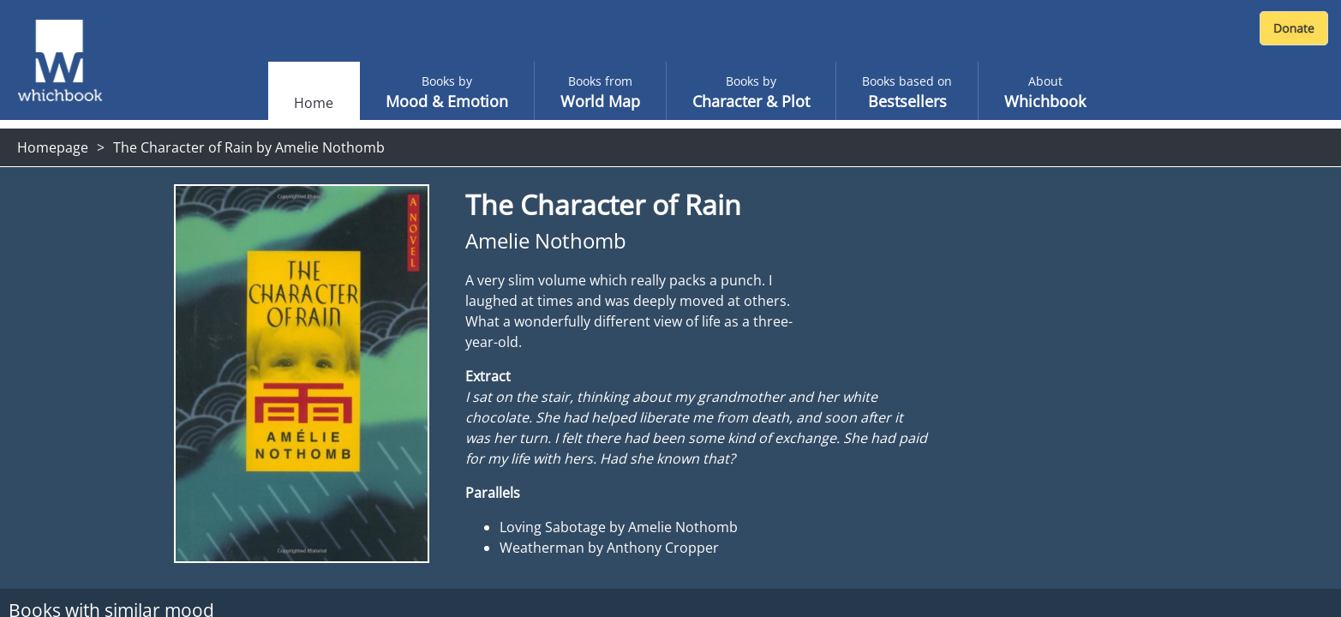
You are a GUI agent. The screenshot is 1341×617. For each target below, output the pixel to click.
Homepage (52, 147)
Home (313, 102)
